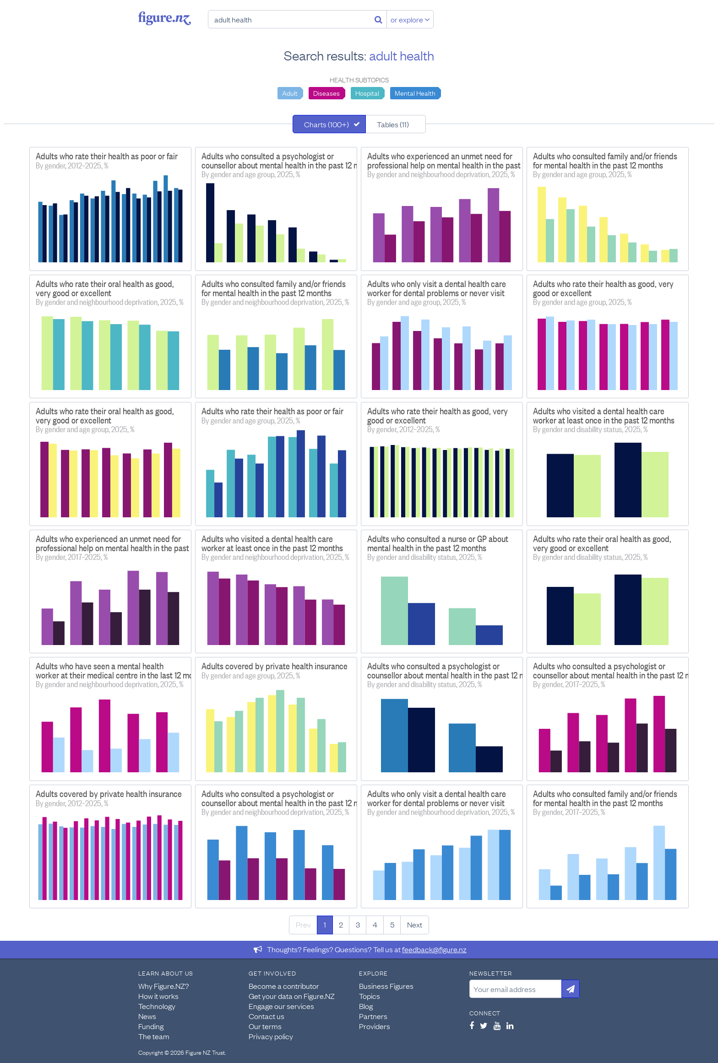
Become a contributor (284, 986)
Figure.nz (164, 18)
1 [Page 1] (325, 924)
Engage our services (281, 1006)
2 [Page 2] (341, 924)
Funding (150, 1026)
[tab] (329, 124)
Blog (366, 1006)
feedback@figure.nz (434, 949)
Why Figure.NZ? (163, 986)
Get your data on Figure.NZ (292, 996)
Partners (373, 1016)
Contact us (266, 1016)
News (147, 1016)
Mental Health (415, 92)
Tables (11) (393, 124)
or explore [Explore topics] (410, 19)
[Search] (378, 19)
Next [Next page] (414, 924)
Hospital (367, 92)
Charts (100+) (326, 124)
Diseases (326, 92)
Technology (156, 1006)
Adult (290, 92)
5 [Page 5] (392, 924)
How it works (158, 996)
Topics (369, 996)
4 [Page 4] (375, 924)
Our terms (265, 1026)
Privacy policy (271, 1036)
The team (153, 1036)
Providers (374, 1026)
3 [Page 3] (358, 924)
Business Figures (386, 986)
